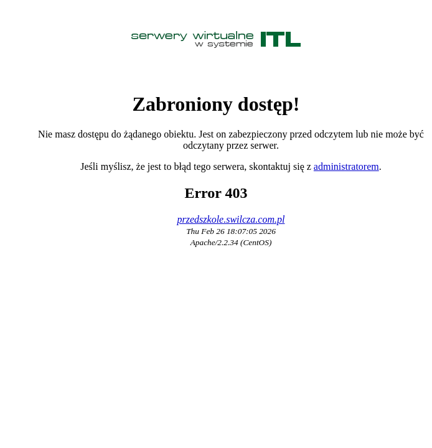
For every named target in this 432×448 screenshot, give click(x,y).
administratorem (346, 166)
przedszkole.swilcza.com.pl (231, 219)
